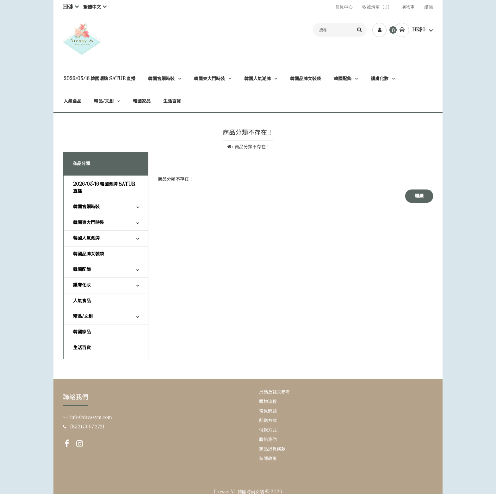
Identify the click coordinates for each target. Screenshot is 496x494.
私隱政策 (268, 459)
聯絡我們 (268, 440)
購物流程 (268, 402)
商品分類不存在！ (252, 147)
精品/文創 (83, 316)
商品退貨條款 (272, 449)
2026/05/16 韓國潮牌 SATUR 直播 (104, 187)
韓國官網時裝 (86, 207)
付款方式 (268, 430)
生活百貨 (82, 348)
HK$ (68, 7)
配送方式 (268, 421)
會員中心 (344, 7)
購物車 (408, 7)
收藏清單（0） (377, 7)
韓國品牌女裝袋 (88, 254)
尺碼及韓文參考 (274, 392)
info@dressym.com (91, 417)
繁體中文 (92, 7)
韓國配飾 (82, 269)
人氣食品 (82, 301)
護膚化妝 (82, 285)
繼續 (419, 196)
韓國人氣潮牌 (86, 238)
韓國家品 (82, 332)
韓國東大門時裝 (88, 223)
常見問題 (268, 411)
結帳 (428, 7)
